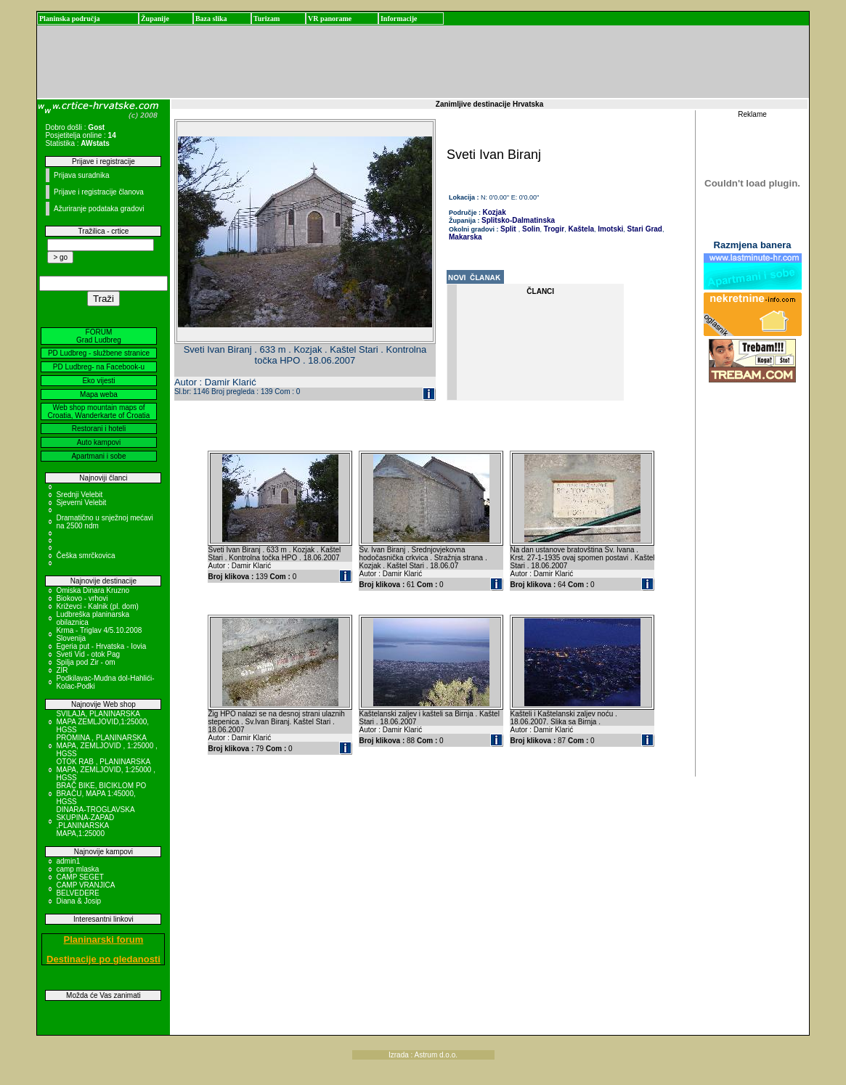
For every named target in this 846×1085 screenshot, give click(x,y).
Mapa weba (99, 394)
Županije (155, 18)
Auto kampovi (99, 442)
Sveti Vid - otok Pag (88, 654)
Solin (530, 229)
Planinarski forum (104, 939)
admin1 (68, 861)
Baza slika (211, 18)
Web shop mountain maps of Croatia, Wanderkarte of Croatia (99, 411)
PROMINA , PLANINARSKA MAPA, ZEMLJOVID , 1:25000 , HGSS (106, 746)
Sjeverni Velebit (81, 503)
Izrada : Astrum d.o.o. (423, 1055)
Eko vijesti (98, 381)
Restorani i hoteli (99, 429)
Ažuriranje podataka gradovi (99, 209)
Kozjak (494, 212)
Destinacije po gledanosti (103, 959)
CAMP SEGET (79, 877)
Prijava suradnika (82, 175)
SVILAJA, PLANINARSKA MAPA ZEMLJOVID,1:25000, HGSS (102, 722)
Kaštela (580, 229)
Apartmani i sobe (98, 456)
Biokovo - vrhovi (81, 598)
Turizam (266, 18)
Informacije (399, 18)
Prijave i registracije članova (99, 192)
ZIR (62, 670)
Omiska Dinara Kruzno (92, 590)
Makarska (465, 237)
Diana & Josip (78, 901)
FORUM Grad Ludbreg (98, 336)
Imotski (610, 229)
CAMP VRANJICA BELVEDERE (85, 889)
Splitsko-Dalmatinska (518, 220)
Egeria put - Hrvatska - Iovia (101, 646)
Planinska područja (69, 18)
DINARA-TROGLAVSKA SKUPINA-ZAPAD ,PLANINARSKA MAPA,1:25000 (95, 822)
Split (508, 229)
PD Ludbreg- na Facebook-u (99, 367)
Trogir (553, 229)
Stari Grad (643, 229)
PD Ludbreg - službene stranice (99, 353)
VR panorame (329, 18)
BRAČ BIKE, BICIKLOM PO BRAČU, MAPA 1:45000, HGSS (101, 794)
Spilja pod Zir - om (85, 662)
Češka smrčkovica (85, 556)
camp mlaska (77, 869)
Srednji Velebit (79, 495)
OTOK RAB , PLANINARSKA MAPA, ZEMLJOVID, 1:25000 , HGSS (105, 770)
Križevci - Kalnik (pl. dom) (97, 606)
